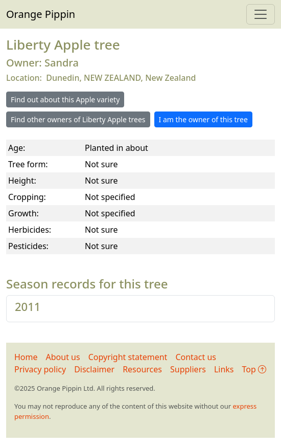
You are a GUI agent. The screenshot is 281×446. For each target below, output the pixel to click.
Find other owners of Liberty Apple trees (78, 119)
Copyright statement (128, 357)
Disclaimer (94, 369)
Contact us (195, 357)
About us (63, 357)
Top (254, 369)
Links (224, 369)
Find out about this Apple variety (65, 99)
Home (26, 357)
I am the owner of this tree (203, 119)
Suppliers (188, 369)
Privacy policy (40, 369)
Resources (142, 369)
